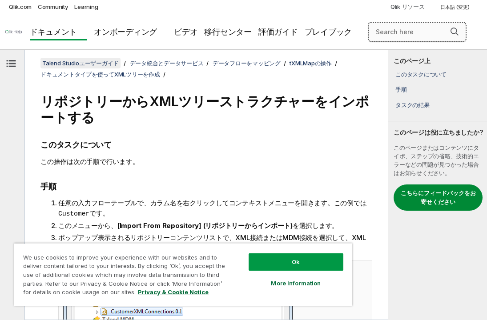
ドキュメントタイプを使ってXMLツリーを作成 (100, 74)
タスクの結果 (412, 104)
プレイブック (328, 31)
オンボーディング (125, 31)
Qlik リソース (407, 6)
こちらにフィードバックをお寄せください (438, 197)
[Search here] (417, 32)
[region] (155, 267)
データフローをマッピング (247, 63)
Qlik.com (20, 6)
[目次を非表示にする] (11, 63)
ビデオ (185, 31)
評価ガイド (278, 31)
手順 (401, 89)
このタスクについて (421, 74)
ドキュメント (53, 31)
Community (53, 6)
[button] (454, 31)
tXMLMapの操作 (311, 63)
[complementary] (437, 185)
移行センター (228, 31)
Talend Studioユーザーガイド (80, 63)
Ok (249, 246)
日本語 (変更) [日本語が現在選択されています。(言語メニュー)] (455, 7)
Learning (86, 6)
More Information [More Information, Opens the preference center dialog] (249, 267)
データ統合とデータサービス (167, 63)
